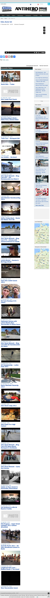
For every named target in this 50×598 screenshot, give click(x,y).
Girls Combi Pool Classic (9, 99)
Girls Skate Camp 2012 (9, 406)
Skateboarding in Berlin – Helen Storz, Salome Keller (10, 119)
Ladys (7, 59)
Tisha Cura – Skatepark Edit (10, 138)
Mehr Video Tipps (40, 205)
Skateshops (20, 15)
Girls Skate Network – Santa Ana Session (10, 467)
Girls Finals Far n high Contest (8, 425)
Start (3, 15)
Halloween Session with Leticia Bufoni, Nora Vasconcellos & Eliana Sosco (10, 322)
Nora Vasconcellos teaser (9, 588)
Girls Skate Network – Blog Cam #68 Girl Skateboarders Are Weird (10, 344)
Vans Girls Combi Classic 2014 (9, 281)
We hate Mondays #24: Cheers (8, 301)
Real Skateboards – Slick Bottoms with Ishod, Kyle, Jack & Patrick (42, 74)
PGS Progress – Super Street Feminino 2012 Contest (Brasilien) (10, 525)
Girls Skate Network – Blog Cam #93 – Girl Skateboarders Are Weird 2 (10, 177)
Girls (4, 59)
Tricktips (35, 15)
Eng (41, 15)
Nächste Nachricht (44, 65)
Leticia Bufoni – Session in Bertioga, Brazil (10, 261)
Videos (13, 15)
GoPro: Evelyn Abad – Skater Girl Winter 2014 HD (10, 219)
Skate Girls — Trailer (7, 84)
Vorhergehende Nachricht (32, 65)
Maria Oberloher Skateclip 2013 (9, 386)
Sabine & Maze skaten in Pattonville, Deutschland (9, 487)
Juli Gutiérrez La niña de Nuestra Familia (9, 508)
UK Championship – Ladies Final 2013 (10, 366)
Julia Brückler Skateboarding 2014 (10, 198)
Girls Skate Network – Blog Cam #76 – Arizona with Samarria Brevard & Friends (10, 240)
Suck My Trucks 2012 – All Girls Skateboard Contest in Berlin (10, 547)
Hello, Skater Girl (6, 22)
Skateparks (28, 15)
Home (2, 18)
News (8, 15)
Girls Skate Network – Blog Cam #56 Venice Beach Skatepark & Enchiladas (10, 446)
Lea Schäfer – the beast (9, 157)
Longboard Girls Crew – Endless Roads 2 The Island (10, 568)
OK (37, 596)
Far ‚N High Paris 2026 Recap (42, 77)
